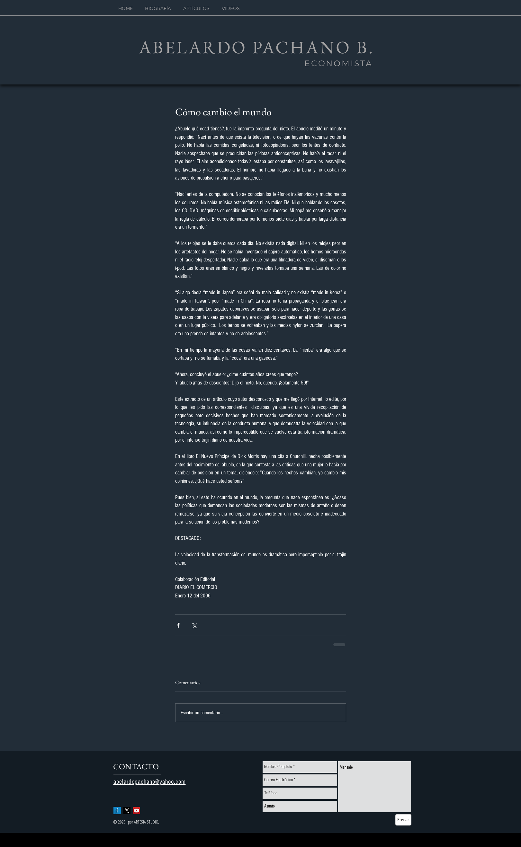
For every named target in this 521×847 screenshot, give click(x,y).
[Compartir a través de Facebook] (178, 625)
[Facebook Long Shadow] (117, 810)
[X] (126, 810)
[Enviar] (403, 819)
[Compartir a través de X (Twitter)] (194, 625)
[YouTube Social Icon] (136, 810)
